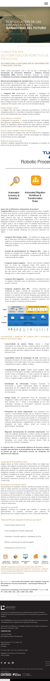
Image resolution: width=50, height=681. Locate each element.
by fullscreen (4, 669)
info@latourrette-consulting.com (12, 636)
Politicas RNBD (5, 655)
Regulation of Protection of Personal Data (13, 653)
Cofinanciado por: (5, 672)
